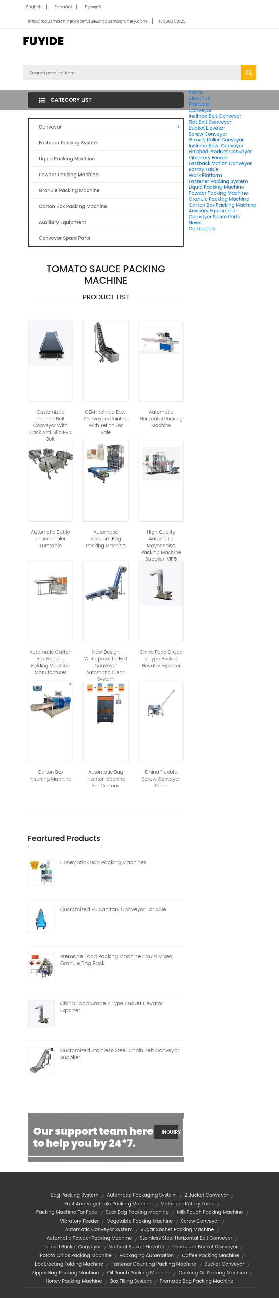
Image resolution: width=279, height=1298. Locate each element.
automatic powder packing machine (89, 1238)
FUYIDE (43, 41)
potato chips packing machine (76, 1255)
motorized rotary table (188, 1203)
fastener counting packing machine (153, 1263)
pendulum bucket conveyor (205, 1246)
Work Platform (205, 175)
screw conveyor (200, 1221)
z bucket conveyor (206, 1194)
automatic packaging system (142, 1194)
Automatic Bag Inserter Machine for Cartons (105, 779)
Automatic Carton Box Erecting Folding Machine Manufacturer (50, 662)
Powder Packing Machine (218, 193)
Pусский (93, 7)
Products (199, 104)
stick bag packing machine (137, 1212)
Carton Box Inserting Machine (50, 775)
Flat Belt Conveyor (210, 122)
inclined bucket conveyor (71, 1246)
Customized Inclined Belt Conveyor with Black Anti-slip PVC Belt (50, 425)
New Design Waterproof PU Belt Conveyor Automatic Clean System (106, 665)
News (195, 222)
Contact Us (202, 228)
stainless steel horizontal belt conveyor (186, 1238)
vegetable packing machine (140, 1221)
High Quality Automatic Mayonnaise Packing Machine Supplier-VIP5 (161, 545)
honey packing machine (74, 1281)
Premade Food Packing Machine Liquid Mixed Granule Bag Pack (116, 960)
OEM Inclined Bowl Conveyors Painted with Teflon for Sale (106, 422)
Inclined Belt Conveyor (215, 116)
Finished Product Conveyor (220, 151)
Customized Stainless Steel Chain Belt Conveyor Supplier (120, 1054)
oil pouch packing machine (138, 1272)
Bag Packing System (75, 1194)
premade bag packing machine (196, 1281)
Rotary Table (203, 169)
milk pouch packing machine (210, 1212)
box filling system (131, 1281)
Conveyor (200, 110)
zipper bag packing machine (65, 1272)
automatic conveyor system (99, 1229)
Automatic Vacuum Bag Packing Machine (105, 539)
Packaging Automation (147, 1255)
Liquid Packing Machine (216, 187)
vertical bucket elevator (137, 1246)
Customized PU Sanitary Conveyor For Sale (113, 909)
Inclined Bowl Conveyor (216, 145)
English (34, 7)
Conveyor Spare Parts (214, 216)
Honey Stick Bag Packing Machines (103, 862)
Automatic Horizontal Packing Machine (161, 419)
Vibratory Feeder (208, 157)
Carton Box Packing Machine (222, 205)
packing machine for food (66, 1212)
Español (63, 7)
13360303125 (172, 21)
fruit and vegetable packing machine (109, 1203)
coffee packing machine (210, 1255)
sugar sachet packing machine (177, 1229)
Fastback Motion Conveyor (220, 163)
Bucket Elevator (207, 127)
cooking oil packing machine (213, 1272)
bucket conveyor (224, 1263)
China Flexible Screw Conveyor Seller (161, 779)
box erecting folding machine (69, 1263)
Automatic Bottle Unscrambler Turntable (50, 539)
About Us (199, 98)
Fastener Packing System (218, 181)
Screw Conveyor (208, 134)
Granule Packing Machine (219, 198)
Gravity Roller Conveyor (216, 139)
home (196, 92)
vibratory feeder (79, 1221)
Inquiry (170, 1132)
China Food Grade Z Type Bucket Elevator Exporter (161, 659)
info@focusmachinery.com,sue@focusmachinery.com (87, 21)
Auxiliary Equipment (212, 210)
